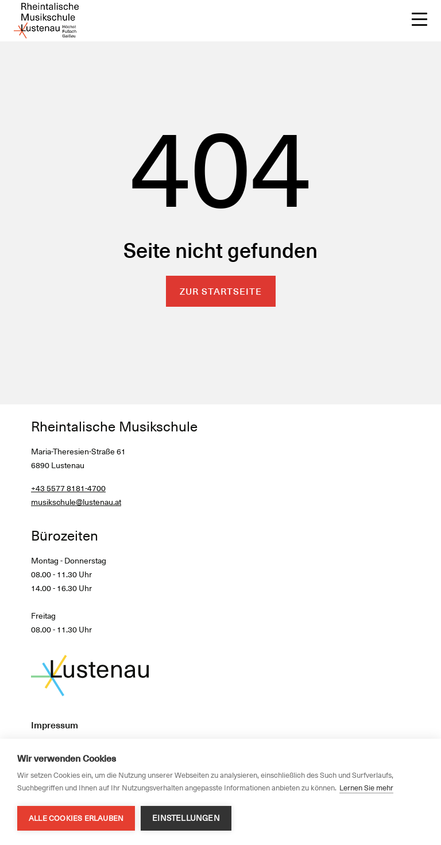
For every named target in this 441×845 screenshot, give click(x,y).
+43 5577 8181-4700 (68, 488)
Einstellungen (186, 818)
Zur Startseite (221, 291)
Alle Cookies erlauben (76, 818)
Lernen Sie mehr (366, 788)
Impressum (54, 725)
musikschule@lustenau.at (76, 502)
